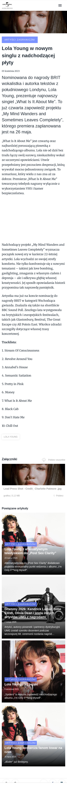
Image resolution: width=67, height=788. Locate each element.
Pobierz (58, 495)
